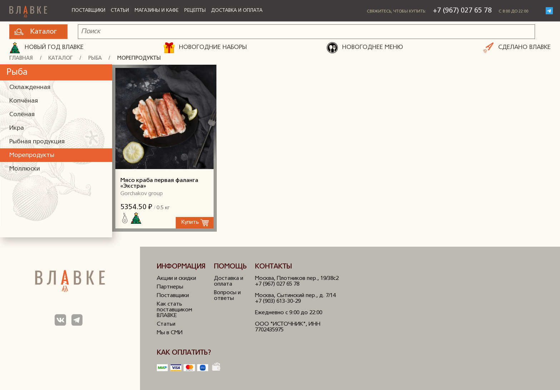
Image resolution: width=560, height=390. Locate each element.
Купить (190, 222)
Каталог (35, 31)
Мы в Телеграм (76, 319)
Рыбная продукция (37, 142)
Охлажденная (29, 87)
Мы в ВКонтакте (60, 319)
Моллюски (24, 169)
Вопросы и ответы (227, 295)
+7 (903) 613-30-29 (278, 301)
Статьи (120, 10)
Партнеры (170, 287)
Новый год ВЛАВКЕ (46, 47)
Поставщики (88, 10)
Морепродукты (139, 58)
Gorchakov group (141, 194)
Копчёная (23, 101)
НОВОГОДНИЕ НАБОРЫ (205, 47)
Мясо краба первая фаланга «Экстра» (164, 117)
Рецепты (195, 10)
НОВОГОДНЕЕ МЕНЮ (365, 47)
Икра (16, 128)
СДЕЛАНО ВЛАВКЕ (517, 47)
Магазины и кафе (157, 10)
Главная (21, 58)
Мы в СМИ (169, 333)
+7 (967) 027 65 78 (462, 10)
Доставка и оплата (236, 10)
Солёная (22, 115)
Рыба (95, 58)
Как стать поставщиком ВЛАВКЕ (174, 310)
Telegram (549, 10)
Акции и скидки (176, 278)
